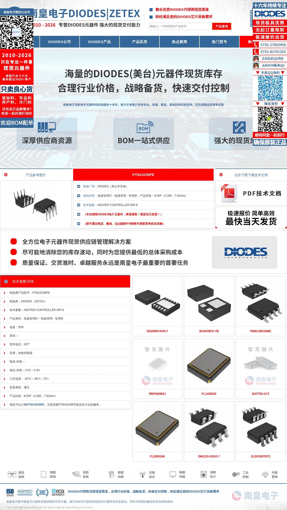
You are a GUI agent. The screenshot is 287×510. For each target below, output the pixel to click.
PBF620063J (157, 394)
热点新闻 (179, 42)
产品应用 (139, 42)
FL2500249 (157, 456)
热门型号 (219, 42)
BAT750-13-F (260, 394)
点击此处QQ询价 (273, 58)
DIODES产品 (99, 42)
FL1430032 (209, 394)
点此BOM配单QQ (273, 65)
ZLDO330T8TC (261, 456)
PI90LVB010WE (260, 331)
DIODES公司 (59, 42)
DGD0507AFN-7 (157, 331)
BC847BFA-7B (209, 331)
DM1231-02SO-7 (209, 456)
